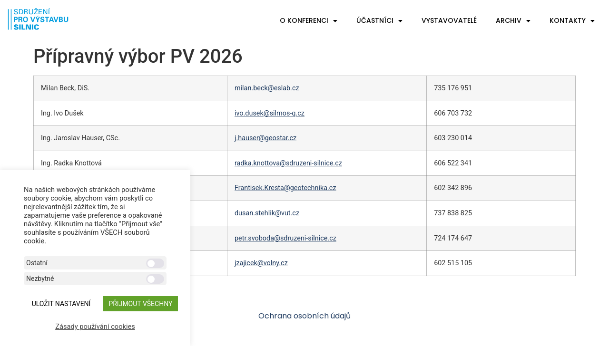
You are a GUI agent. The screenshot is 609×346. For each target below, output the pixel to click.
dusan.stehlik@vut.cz (267, 213)
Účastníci (379, 21)
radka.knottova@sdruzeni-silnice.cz (288, 163)
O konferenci (308, 21)
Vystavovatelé (449, 20)
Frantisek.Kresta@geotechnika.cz (285, 188)
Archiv (513, 21)
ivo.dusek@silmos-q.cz (269, 113)
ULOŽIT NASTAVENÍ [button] (61, 304)
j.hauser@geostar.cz (265, 138)
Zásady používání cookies (95, 326)
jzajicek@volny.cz (261, 263)
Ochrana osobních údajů (304, 315)
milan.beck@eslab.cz (267, 88)
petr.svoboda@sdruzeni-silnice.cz (285, 238)
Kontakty (572, 21)
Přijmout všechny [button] (140, 304)
